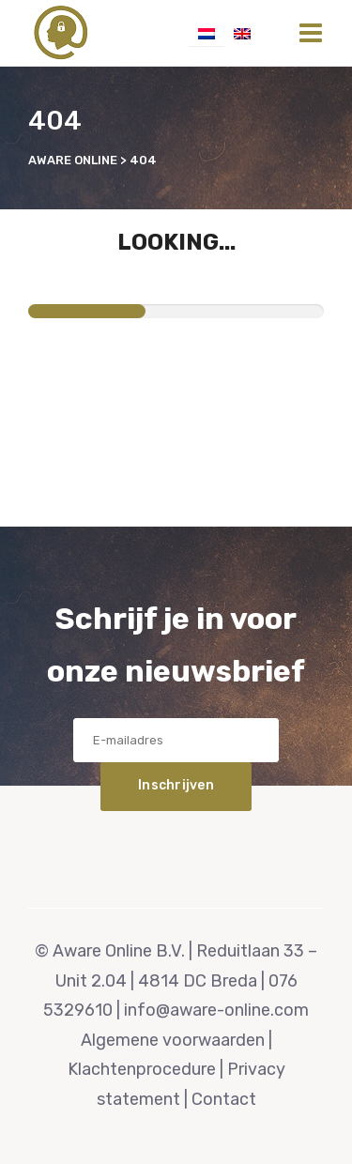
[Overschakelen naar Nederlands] (206, 33)
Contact (223, 1099)
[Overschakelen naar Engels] (242, 33)
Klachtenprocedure (142, 1069)
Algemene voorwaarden (173, 1040)
